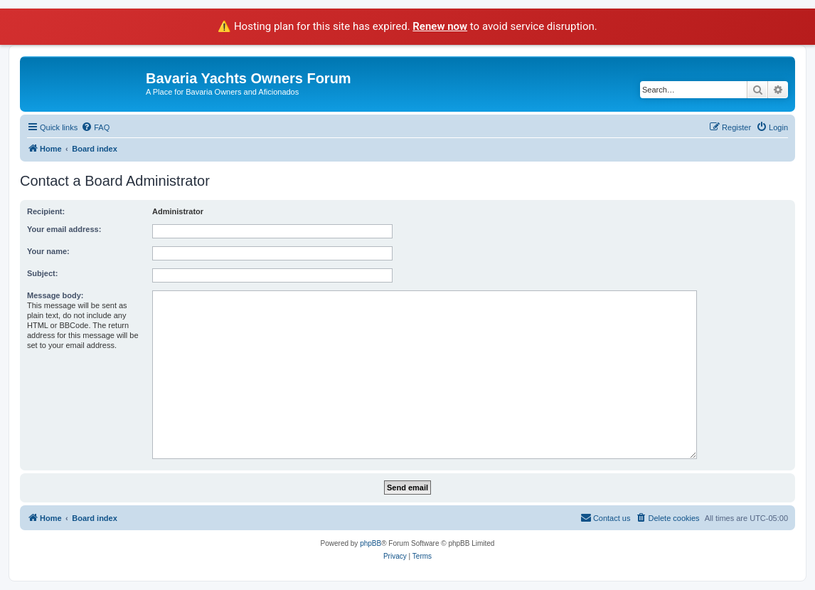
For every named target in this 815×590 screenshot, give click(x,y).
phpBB (370, 543)
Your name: (48, 251)
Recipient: (46, 211)
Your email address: (64, 229)
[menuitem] (95, 127)
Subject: (42, 273)
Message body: (55, 295)
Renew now (439, 26)
